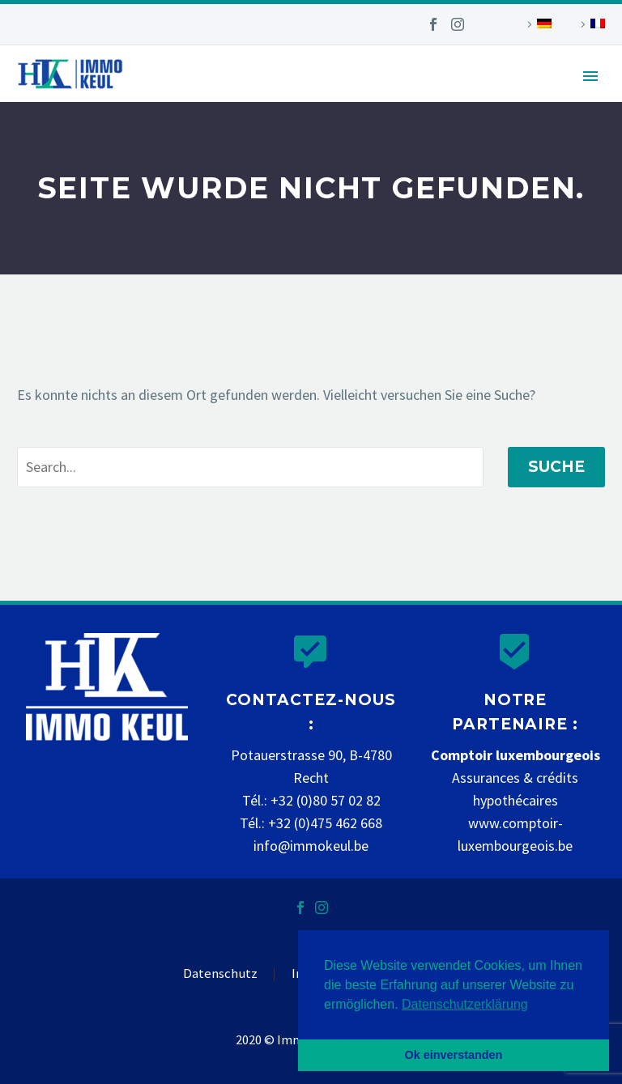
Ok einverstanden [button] (454, 1054)
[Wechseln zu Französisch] (590, 24)
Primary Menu (590, 76)
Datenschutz (220, 974)
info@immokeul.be (311, 845)
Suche (556, 466)
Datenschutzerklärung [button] (465, 1004)
